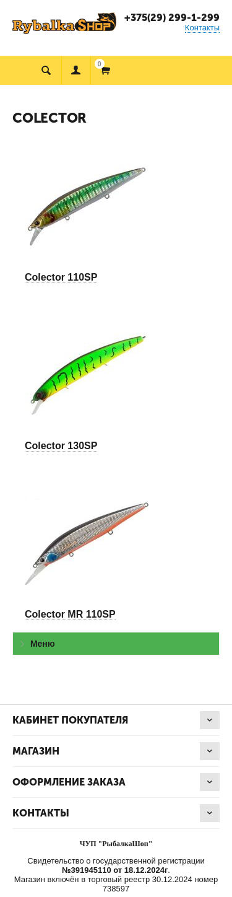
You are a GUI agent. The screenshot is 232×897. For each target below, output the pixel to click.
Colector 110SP (61, 277)
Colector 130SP (61, 445)
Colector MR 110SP (70, 614)
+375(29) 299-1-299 (172, 18)
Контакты (202, 27)
